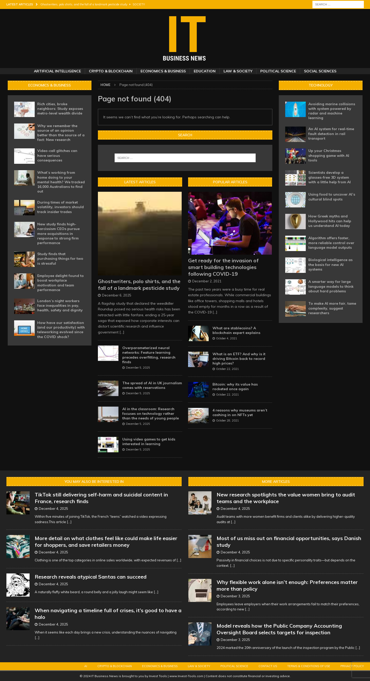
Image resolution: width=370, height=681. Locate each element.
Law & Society (238, 71)
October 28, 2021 (227, 420)
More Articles (276, 481)
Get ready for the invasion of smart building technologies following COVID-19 (223, 267)
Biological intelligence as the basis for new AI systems (330, 264)
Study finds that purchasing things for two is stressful (60, 258)
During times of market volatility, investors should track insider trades (60, 207)
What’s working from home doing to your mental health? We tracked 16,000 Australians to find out (61, 182)
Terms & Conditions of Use (308, 666)
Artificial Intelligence (57, 71)
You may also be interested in (94, 481)
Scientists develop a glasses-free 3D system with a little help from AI (329, 177)
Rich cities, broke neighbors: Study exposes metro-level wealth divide (60, 109)
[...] (121, 332)
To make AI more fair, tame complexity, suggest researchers (332, 308)
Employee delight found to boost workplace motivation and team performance (60, 282)
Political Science (278, 71)
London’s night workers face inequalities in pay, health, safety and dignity (60, 305)
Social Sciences (320, 71)
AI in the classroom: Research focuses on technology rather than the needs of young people (150, 413)
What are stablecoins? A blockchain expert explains (236, 330)
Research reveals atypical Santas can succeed (90, 576)
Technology (321, 85)
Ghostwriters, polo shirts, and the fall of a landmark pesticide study (139, 284)
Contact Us (267, 666)
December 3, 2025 (235, 596)
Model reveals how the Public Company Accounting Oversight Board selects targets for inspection (279, 629)
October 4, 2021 (226, 338)
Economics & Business (163, 71)
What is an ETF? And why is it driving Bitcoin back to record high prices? (238, 359)
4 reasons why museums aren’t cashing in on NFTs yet (239, 412)
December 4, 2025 (53, 508)
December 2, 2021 (206, 281)
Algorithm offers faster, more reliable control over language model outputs (331, 243)
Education (205, 71)
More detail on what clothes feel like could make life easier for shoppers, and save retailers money (106, 541)
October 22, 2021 (227, 369)
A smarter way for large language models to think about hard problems (331, 286)
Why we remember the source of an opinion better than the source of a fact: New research (61, 132)
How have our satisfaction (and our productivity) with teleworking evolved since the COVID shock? (61, 329)
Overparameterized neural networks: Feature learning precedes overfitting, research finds (148, 355)
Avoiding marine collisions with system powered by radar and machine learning (331, 111)
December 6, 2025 (116, 295)
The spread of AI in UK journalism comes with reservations (152, 385)
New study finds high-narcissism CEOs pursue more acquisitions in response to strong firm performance (58, 233)
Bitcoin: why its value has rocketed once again (235, 386)
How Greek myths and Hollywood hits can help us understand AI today (329, 221)
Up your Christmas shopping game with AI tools (328, 155)
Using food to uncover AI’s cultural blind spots (331, 196)
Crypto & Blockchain (111, 71)
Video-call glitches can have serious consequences (57, 155)
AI (85, 666)
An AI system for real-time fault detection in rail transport (331, 133)
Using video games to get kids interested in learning (148, 441)
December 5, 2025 (138, 367)
